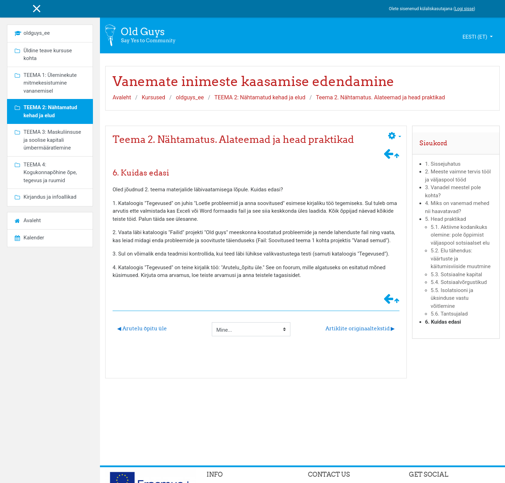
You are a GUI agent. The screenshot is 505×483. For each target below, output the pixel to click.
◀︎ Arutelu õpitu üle (142, 328)
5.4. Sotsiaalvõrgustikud (459, 282)
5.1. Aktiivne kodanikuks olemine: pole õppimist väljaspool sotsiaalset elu (460, 235)
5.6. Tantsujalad (449, 314)
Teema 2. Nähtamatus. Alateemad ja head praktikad (380, 97)
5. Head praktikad (445, 219)
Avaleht (122, 97)
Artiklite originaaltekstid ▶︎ (360, 328)
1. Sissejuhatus (442, 164)
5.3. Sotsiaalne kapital (456, 274)
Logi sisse (464, 8)
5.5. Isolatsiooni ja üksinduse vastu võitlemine (452, 298)
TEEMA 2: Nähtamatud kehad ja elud (259, 97)
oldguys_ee (190, 97)
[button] (394, 137)
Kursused (153, 97)
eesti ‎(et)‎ (476, 37)
